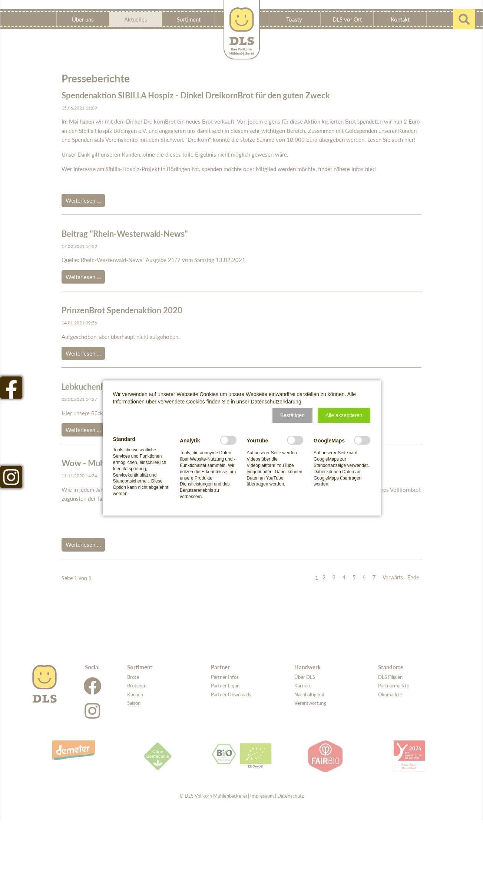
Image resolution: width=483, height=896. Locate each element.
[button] (292, 415)
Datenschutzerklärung (276, 402)
